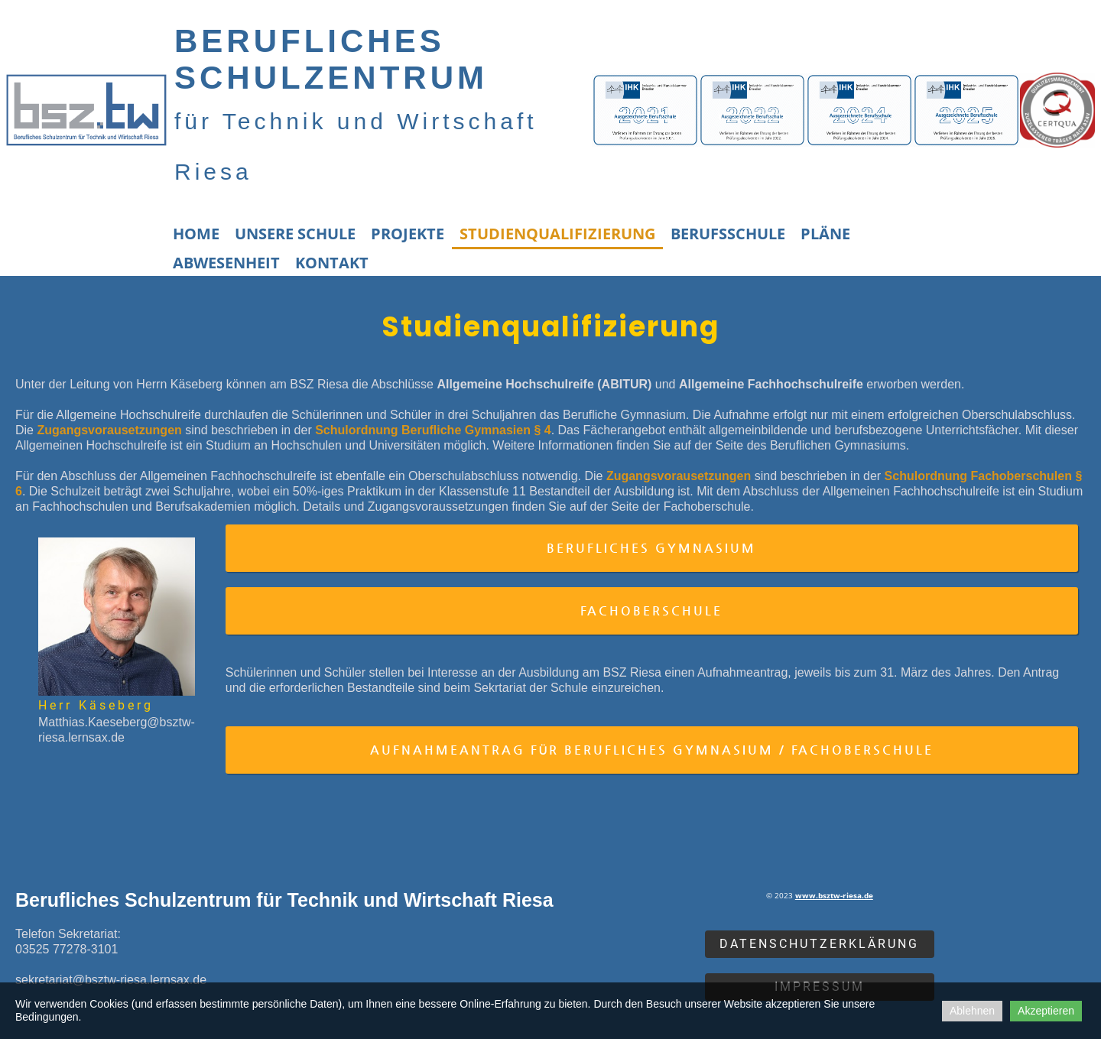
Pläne (825, 233)
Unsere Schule (295, 233)
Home (196, 233)
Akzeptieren (1046, 1011)
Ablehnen (972, 1011)
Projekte (407, 233)
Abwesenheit (226, 262)
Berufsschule (728, 233)
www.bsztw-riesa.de (834, 895)
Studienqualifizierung (557, 233)
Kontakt (332, 262)
